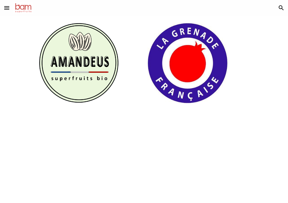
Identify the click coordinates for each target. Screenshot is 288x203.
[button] (7, 8)
